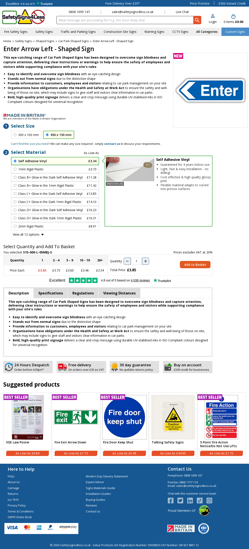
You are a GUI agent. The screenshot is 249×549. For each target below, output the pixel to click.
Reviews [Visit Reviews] (91, 505)
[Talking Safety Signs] (173, 425)
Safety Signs (23, 41)
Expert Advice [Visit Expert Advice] (95, 482)
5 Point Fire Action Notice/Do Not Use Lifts (218, 444)
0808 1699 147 (79, 12)
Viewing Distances (119, 293)
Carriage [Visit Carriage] (13, 488)
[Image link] (124, 115)
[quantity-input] (136, 261)
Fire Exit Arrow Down (70, 442)
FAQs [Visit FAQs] (11, 476)
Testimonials (29, 3)
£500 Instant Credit (232, 3)
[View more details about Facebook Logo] (172, 500)
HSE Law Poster (18, 442)
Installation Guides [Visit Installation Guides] (98, 494)
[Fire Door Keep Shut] (124, 425)
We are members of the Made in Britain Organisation (34, 118)
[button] (212, 19)
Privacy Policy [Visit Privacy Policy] (17, 505)
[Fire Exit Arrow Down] (76, 425)
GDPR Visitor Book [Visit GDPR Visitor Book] (20, 517)
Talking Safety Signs (168, 442)
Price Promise (200, 3)
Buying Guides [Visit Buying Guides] (95, 500)
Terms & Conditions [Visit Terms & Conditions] (21, 511)
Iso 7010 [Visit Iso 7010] (13, 500)
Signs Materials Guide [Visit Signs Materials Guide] (100, 488)
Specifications (50, 293)
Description (19, 293)
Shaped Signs (45, 41)
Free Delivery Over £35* (122, 3)
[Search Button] (197, 20)
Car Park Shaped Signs (73, 41)
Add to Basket (195, 264)
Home (7, 41)
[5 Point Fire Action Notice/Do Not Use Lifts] (221, 425)
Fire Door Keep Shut (118, 442)
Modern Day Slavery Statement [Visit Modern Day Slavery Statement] (107, 476)
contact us (112, 144)
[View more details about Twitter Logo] (182, 500)
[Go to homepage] (27, 17)
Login (213, 22)
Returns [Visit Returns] (13, 494)
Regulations (83, 293)
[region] (28, 417)
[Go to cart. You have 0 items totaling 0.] (233, 19)
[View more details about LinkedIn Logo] (192, 500)
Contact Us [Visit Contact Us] (93, 511)
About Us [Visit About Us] (14, 482)
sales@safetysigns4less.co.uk (132, 12)
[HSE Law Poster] (27, 425)
